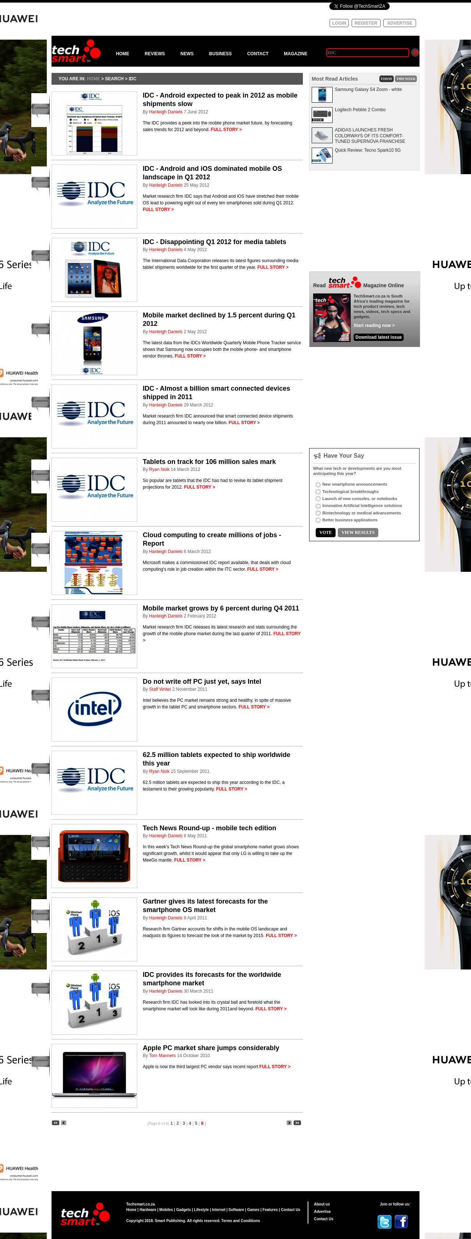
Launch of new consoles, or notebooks (359, 498)
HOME (122, 53)
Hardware (147, 1210)
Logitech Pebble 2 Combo (360, 109)
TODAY (387, 79)
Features (270, 1210)
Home (131, 1210)
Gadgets (183, 1210)
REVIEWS (155, 53)
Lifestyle (201, 1210)
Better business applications (350, 520)
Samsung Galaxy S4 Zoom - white (368, 89)
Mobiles (166, 1210)
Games (253, 1210)
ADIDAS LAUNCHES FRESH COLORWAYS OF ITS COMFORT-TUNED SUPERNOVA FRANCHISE (370, 135)
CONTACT (258, 53)
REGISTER (366, 23)
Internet (219, 1210)
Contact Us (290, 1210)
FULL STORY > (226, 129)
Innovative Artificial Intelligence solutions (362, 505)
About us (322, 1204)
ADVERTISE (399, 23)
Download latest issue (378, 337)
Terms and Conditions (241, 1221)
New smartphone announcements (354, 484)
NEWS (187, 53)
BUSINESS (220, 53)
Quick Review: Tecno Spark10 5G (368, 150)
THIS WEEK (405, 79)
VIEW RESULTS (358, 532)
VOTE (325, 532)
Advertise (322, 1212)
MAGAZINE (295, 53)
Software (236, 1210)
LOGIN (339, 23)
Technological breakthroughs (350, 491)
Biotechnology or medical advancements (361, 513)
